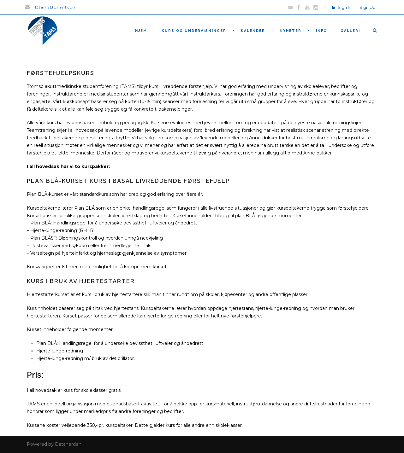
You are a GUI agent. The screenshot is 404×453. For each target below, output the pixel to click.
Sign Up (367, 7)
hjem (141, 31)
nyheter (290, 31)
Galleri (350, 31)
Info (321, 31)
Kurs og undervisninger (194, 31)
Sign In (344, 7)
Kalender (253, 31)
